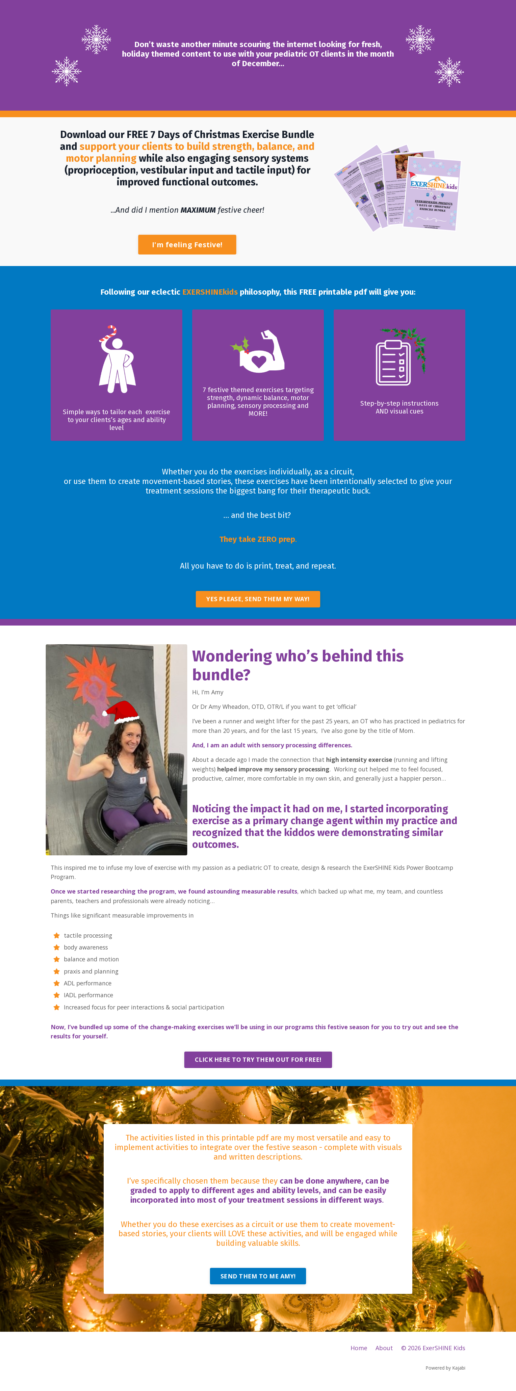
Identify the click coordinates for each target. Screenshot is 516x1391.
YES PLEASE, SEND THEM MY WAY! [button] (257, 600)
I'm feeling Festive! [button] (187, 245)
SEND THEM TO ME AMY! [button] (258, 1282)
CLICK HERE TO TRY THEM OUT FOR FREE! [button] (258, 1065)
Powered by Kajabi (445, 1374)
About (384, 1354)
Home (358, 1354)
